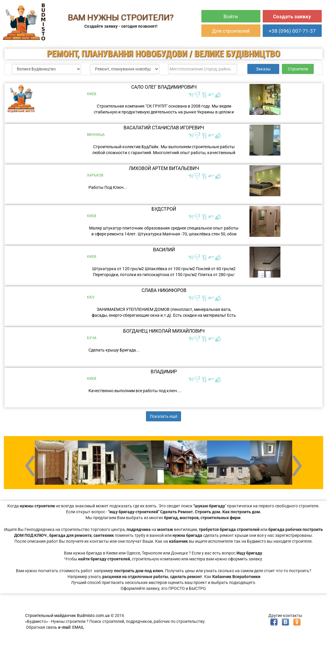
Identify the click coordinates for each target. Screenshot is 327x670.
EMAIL (78, 627)
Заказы (263, 69)
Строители (298, 69)
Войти (231, 16)
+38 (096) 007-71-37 (292, 31)
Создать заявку (292, 16)
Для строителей (231, 31)
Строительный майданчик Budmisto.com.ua (67, 615)
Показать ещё (163, 416)
